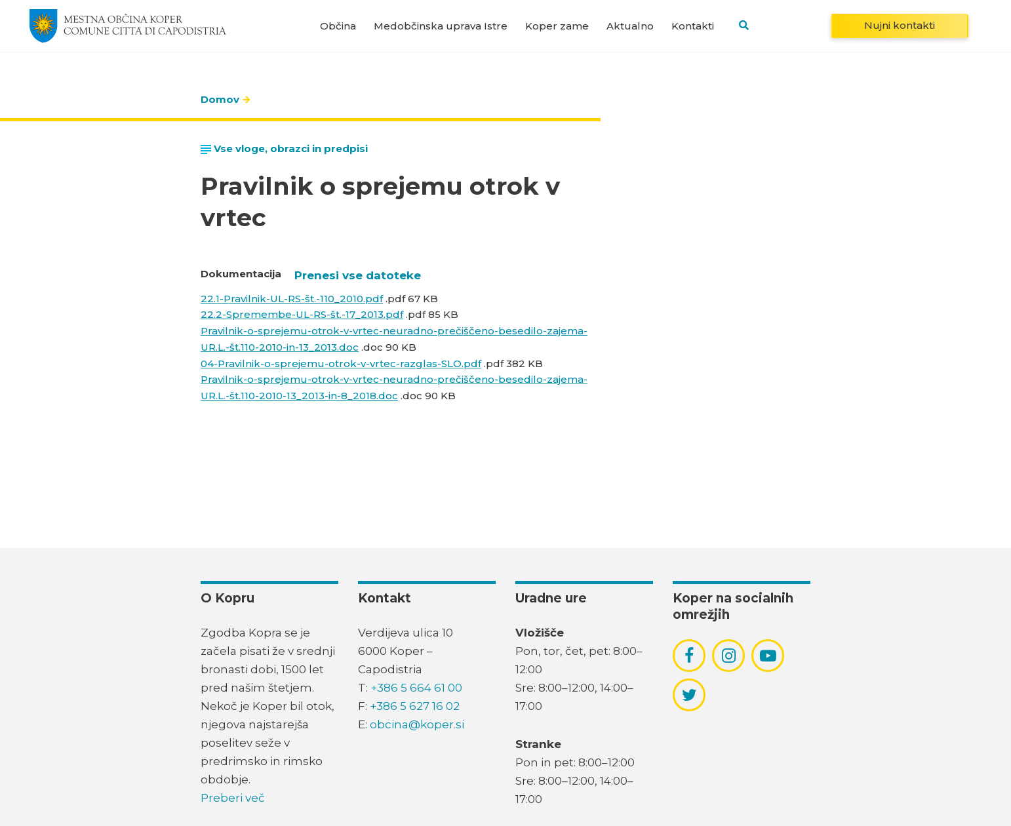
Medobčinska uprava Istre (440, 26)
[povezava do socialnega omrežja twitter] (689, 695)
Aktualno (630, 26)
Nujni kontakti (899, 25)
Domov (220, 99)
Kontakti (692, 26)
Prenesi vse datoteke (357, 275)
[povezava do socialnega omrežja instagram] (729, 655)
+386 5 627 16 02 (415, 706)
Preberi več (233, 797)
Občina (338, 26)
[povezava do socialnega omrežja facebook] (689, 655)
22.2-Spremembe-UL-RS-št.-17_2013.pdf (302, 314)
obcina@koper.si (417, 724)
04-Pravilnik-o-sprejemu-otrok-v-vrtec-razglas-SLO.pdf (341, 363)
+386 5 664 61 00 (416, 687)
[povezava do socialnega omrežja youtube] (768, 655)
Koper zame (557, 26)
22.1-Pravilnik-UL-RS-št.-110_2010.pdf (292, 298)
